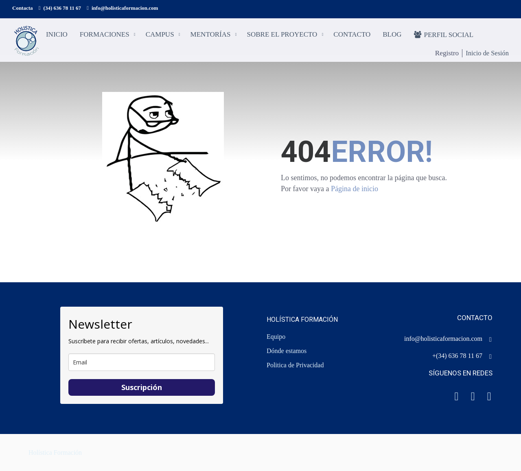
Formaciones (105, 35)
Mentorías (211, 35)
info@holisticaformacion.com (125, 8)
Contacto (352, 35)
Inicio (57, 35)
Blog (392, 35)
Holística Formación (55, 452)
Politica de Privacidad (295, 365)
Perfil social (445, 35)
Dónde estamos (286, 350)
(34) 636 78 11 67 (62, 8)
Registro (443, 54)
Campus (161, 35)
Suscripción (141, 387)
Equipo (276, 336)
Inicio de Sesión (486, 53)
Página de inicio (354, 192)
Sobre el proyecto (283, 35)
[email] (141, 362)
